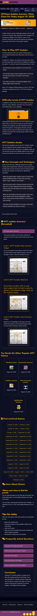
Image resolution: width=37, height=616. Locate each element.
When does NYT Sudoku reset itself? (14, 546)
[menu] (35, 2)
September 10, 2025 (25, 448)
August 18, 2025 (8, 472)
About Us (5, 604)
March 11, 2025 (23, 476)
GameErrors (6, 612)
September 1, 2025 (24, 460)
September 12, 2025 (25, 444)
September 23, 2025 (25, 440)
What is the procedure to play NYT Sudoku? (15, 551)
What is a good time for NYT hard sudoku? (15, 565)
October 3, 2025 (11, 432)
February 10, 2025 (18, 479)
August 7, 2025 (19, 472)
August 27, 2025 (13, 464)
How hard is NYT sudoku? (11, 555)
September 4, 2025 (24, 456)
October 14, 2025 (24, 424)
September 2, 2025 (12, 460)
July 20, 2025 (29, 472)
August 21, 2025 (13, 468)
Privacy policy (12, 604)
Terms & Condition (28, 604)
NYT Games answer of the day (11, 231)
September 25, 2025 (25, 436)
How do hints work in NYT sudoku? (13, 560)
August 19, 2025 (24, 468)
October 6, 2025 (24, 428)
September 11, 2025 (12, 448)
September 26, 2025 (12, 436)
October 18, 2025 (13, 424)
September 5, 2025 (12, 456)
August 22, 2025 (24, 464)
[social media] (24, 614)
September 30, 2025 (24, 432)
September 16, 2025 (12, 444)
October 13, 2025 (13, 428)
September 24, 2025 (12, 440)
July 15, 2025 (13, 476)
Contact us (20, 604)
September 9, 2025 (12, 452)
